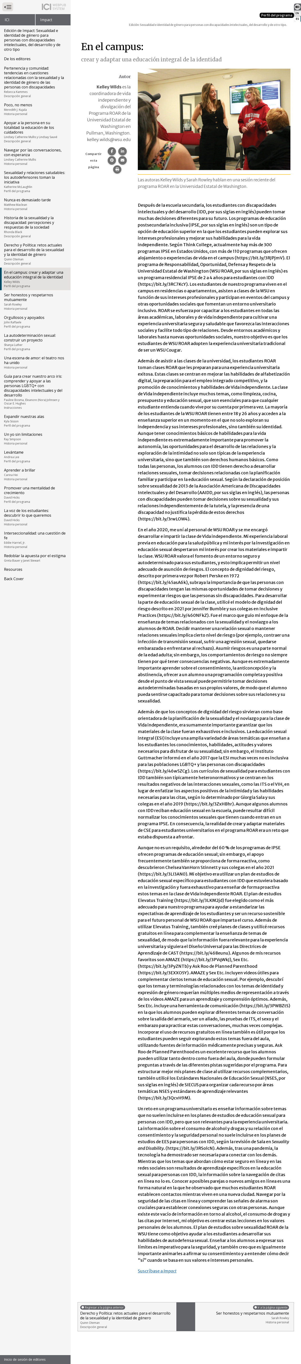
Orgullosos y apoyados (35, 322)
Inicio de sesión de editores (25, 1359)
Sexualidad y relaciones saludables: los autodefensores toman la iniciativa (35, 181)
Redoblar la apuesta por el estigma (35, 558)
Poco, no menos (35, 109)
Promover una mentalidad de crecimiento (35, 494)
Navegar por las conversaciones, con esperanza (35, 156)
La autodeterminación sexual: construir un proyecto (35, 342)
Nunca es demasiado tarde (35, 204)
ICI (7, 19)
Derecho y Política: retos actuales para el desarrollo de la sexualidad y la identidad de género (35, 254)
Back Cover (14, 578)
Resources (13, 569)
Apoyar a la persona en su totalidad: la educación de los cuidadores (35, 131)
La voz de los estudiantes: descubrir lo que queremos (35, 517)
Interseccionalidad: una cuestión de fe (35, 540)
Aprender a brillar (35, 474)
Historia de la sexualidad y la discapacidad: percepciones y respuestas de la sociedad (35, 226)
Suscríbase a (157, 1271)
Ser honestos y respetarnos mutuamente (35, 301)
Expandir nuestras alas (35, 421)
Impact (46, 19)
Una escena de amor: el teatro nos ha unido (35, 362)
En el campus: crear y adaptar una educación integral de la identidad (35, 279)
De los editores (17, 58)
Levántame (35, 456)
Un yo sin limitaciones (35, 438)
